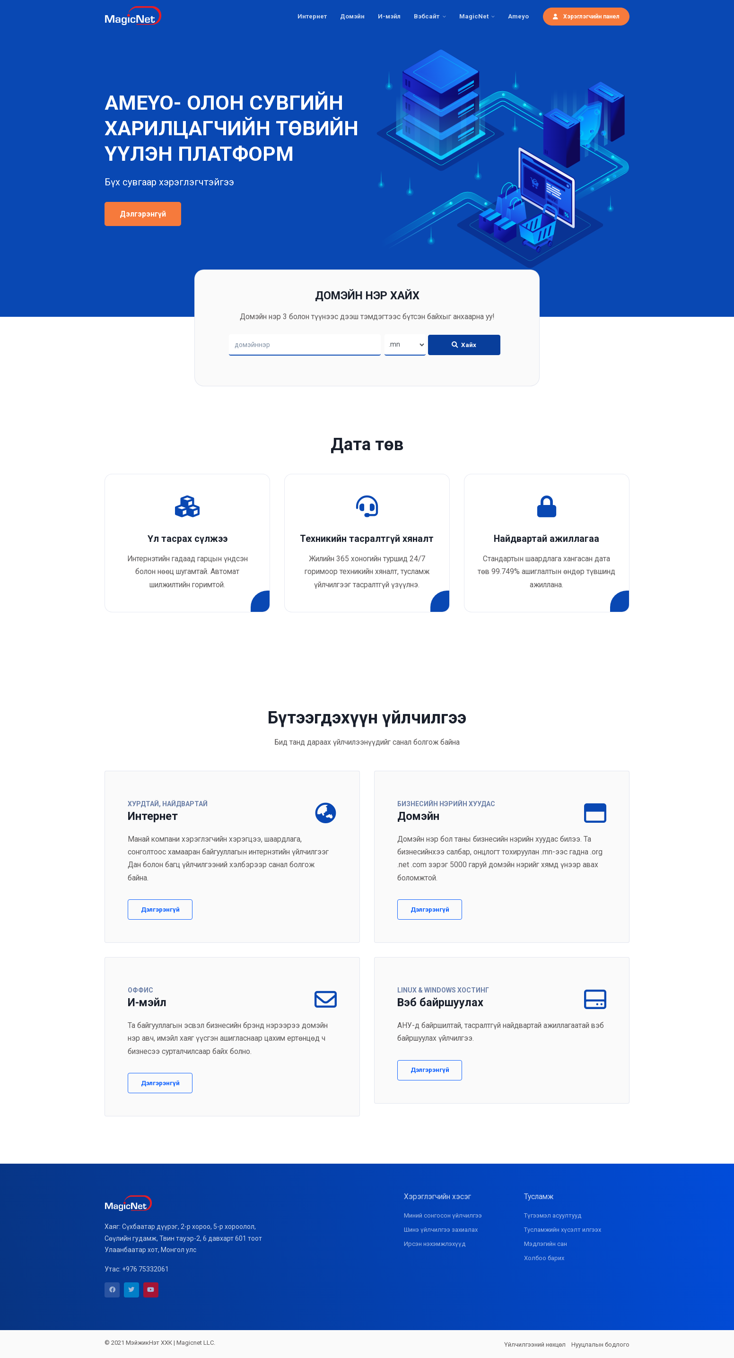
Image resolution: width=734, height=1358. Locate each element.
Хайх (464, 345)
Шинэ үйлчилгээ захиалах (441, 1229)
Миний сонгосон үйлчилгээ (443, 1215)
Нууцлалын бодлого (600, 1344)
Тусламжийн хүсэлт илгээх (562, 1229)
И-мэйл (389, 16)
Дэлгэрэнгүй (143, 213)
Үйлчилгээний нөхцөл (535, 1344)
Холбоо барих (544, 1258)
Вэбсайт (426, 16)
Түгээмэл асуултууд (552, 1215)
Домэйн (352, 16)
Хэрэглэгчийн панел (586, 16)
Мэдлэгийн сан (545, 1243)
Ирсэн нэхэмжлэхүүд (434, 1243)
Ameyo (518, 16)
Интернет (312, 16)
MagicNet (474, 16)
